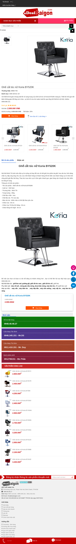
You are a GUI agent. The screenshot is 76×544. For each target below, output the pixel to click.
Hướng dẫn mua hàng (9, 526)
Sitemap (5, 515)
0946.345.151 (21, 494)
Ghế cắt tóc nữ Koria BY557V (21, 371)
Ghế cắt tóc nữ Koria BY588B (21, 449)
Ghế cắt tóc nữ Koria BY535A (21, 430)
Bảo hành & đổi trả (8, 532)
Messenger (56, 540)
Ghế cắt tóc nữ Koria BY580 (21, 391)
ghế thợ (56, 283)
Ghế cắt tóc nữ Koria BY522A (21, 440)
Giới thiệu (6, 505)
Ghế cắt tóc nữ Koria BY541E (21, 459)
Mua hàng (14, 116)
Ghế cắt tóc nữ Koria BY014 (38, 145)
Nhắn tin (31, 540)
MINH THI (14, 91)
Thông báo (6, 511)
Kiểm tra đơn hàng (8, 5)
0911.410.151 (31, 494)
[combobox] (11, 25)
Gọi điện (6, 540)
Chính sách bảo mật (9, 517)
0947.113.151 (12, 494)
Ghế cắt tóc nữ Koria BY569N (21, 420)
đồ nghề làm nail (61, 286)
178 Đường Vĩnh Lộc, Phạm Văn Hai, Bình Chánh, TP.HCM (20, 489)
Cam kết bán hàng (8, 507)
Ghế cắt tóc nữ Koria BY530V (21, 400)
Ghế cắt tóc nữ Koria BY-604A (22, 410)
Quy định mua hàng (9, 534)
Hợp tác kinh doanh (9, 509)
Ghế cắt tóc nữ (14, 94)
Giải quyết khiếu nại (9, 536)
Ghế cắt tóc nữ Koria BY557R (21, 381)
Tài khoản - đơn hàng (9, 524)
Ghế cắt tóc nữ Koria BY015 (13, 145)
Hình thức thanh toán (9, 528)
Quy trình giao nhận (9, 530)
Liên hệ (5, 513)
